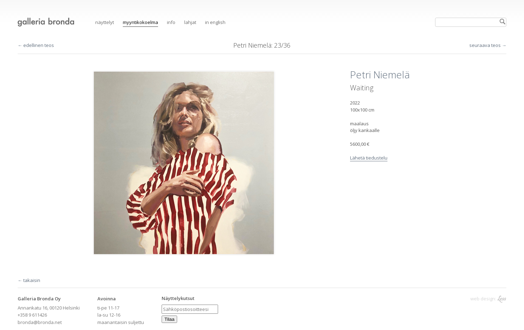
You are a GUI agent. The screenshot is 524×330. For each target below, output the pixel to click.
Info (171, 22)
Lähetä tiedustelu (368, 158)
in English (215, 22)
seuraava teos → (487, 45)
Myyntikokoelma (140, 22)
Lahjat (190, 22)
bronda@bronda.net (40, 322)
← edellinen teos (36, 45)
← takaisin (29, 280)
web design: (488, 298)
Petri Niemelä (252, 45)
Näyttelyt (104, 22)
